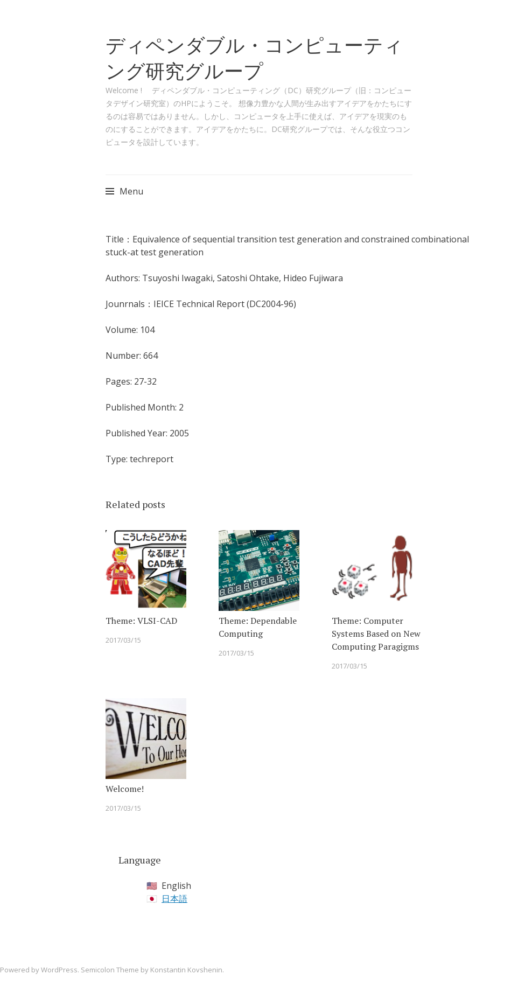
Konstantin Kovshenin (186, 970)
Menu (131, 191)
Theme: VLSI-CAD (141, 621)
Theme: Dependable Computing (258, 627)
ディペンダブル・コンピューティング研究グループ (254, 58)
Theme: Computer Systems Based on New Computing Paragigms (376, 633)
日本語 (174, 898)
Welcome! (125, 789)
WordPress (59, 970)
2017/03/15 (123, 640)
